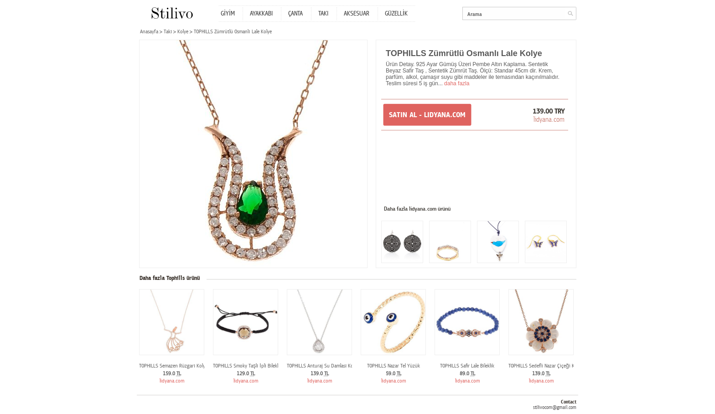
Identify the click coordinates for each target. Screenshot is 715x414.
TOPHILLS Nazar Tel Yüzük (393, 366)
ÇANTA (295, 13)
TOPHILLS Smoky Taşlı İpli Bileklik (247, 366)
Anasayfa (149, 32)
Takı (168, 32)
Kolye (182, 32)
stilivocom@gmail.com (554, 407)
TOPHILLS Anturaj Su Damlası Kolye (323, 366)
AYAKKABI (261, 13)
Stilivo (172, 13)
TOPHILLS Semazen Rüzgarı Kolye (173, 366)
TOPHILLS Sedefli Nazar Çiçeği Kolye (545, 366)
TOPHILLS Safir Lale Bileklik (467, 366)
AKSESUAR (356, 13)
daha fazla (456, 83)
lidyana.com (549, 119)
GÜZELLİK (396, 13)
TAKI (323, 13)
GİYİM (228, 13)
